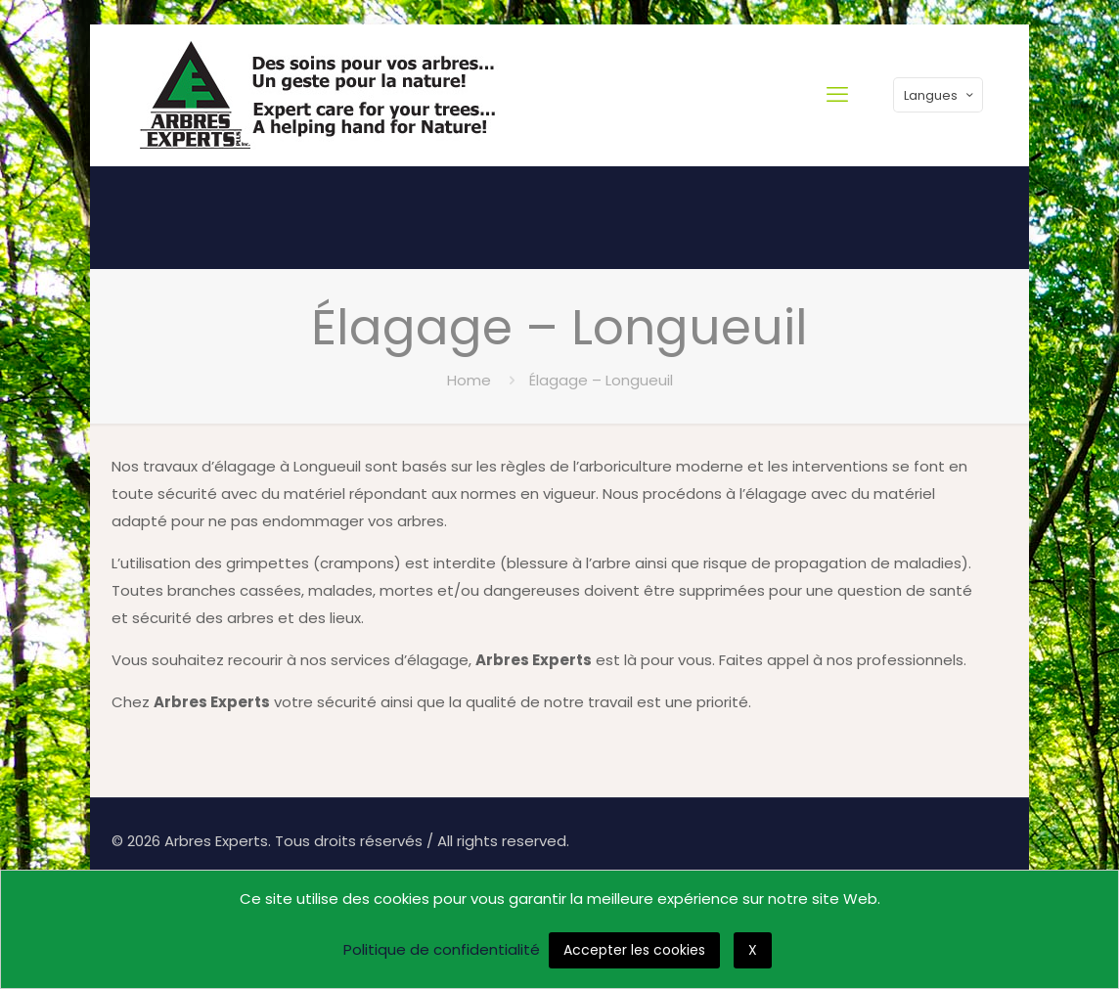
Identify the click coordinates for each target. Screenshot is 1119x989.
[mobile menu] (837, 95)
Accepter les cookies (634, 950)
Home (469, 380)
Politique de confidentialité (441, 949)
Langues (940, 95)
